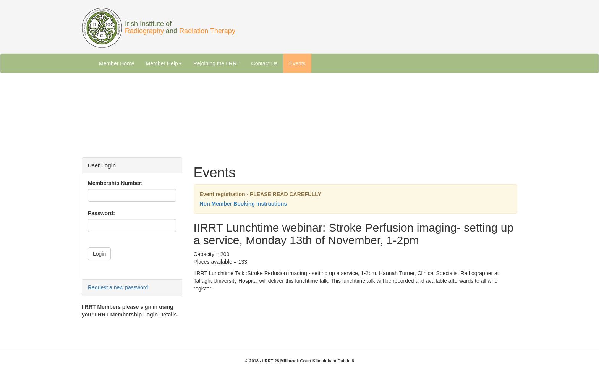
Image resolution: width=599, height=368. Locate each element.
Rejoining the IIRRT (216, 63)
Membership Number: (115, 183)
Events (297, 63)
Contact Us (264, 63)
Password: (101, 213)
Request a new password (118, 287)
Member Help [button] (164, 63)
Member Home (116, 63)
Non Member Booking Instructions (243, 204)
